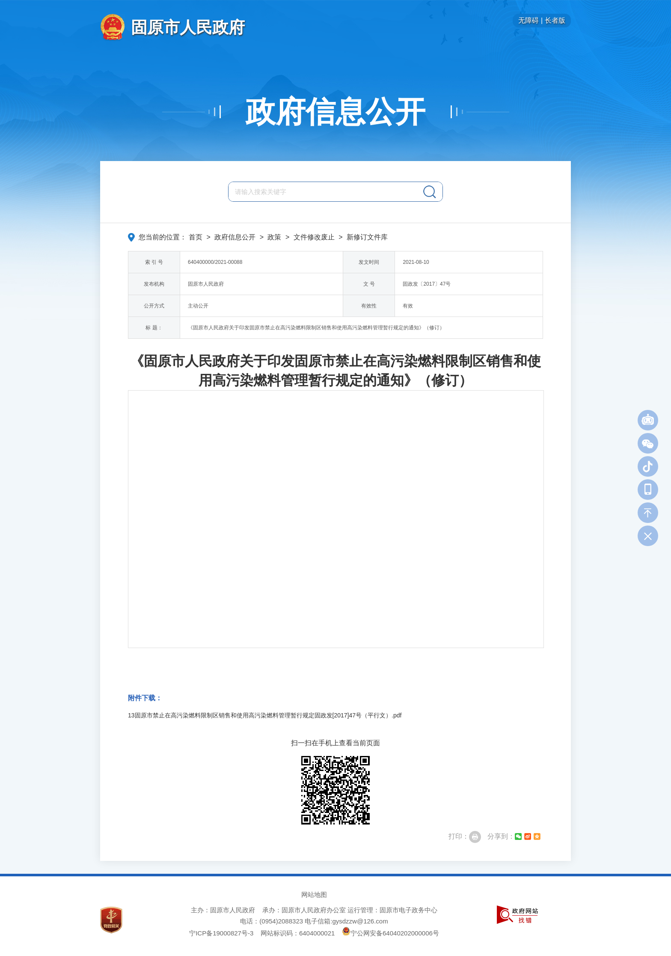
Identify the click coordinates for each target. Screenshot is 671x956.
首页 (195, 237)
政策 (274, 237)
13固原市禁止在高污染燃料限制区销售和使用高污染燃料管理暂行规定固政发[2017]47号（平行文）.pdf (264, 715)
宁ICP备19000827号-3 (221, 933)
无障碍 (528, 20)
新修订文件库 (367, 237)
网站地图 (314, 894)
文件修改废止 (314, 237)
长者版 (555, 20)
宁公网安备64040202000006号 (390, 933)
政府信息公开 (335, 112)
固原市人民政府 (188, 27)
